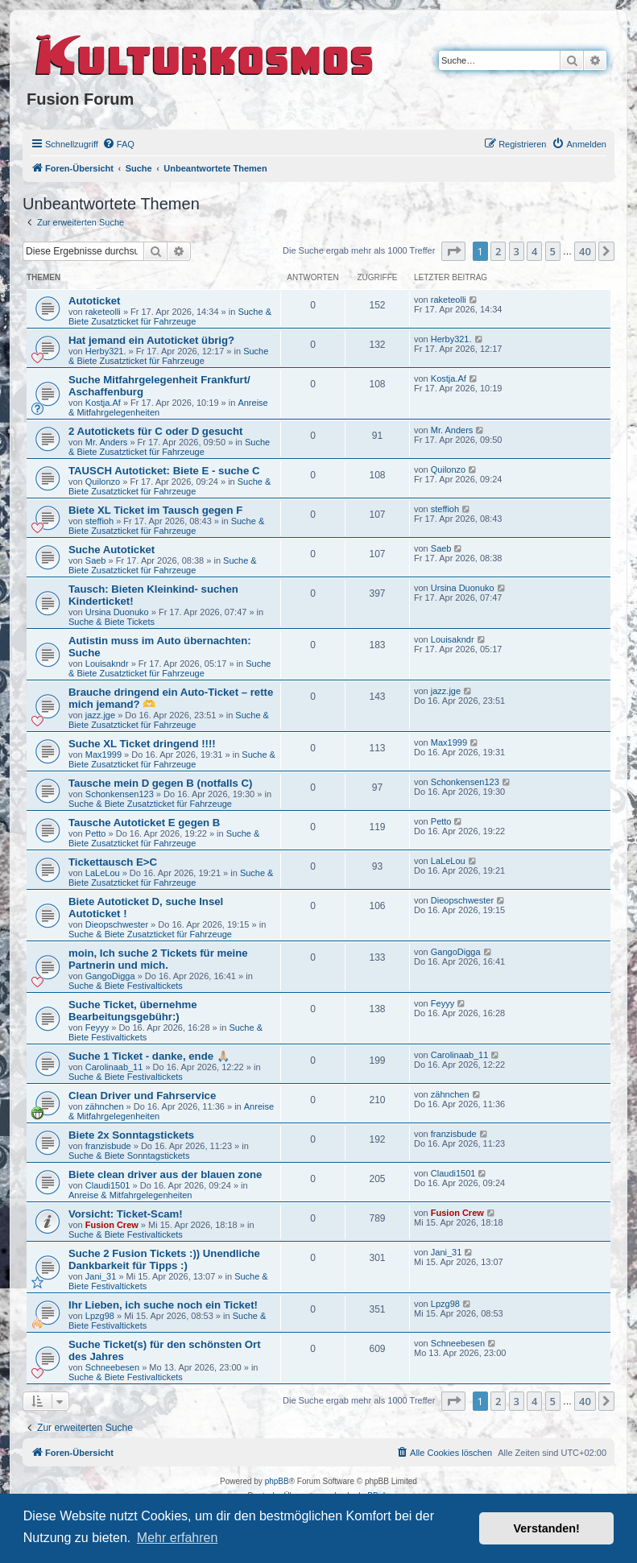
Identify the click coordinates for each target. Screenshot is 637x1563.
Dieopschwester (116, 924)
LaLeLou (102, 873)
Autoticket (94, 301)
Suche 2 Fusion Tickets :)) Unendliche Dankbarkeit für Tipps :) (164, 1259)
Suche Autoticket (111, 550)
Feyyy (97, 1027)
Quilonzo (102, 481)
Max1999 (103, 754)
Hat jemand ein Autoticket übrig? (151, 340)
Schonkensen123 (119, 794)
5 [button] (553, 251)
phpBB (277, 1481)
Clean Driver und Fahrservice (142, 1096)
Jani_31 (101, 1276)
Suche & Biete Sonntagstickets (128, 1155)
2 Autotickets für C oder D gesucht (155, 431)
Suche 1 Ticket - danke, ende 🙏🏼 (149, 1056)
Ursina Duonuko (117, 612)
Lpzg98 (99, 1316)
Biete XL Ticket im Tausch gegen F (155, 510)
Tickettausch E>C (112, 862)
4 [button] (534, 251)
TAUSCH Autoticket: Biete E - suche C (163, 471)
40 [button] (585, 251)
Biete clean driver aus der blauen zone (165, 1174)
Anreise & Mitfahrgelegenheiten (130, 1195)
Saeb (95, 560)
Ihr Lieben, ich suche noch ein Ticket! (163, 1305)
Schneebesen (112, 1367)
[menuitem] (118, 144)
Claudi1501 (107, 1185)
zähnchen (104, 1106)
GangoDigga (110, 976)
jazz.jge (100, 715)
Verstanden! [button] (547, 1528)
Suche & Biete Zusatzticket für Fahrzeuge (169, 316)
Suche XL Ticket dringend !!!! (142, 744)
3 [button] (516, 251)
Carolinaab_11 (114, 1067)
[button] (453, 251)
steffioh (99, 521)
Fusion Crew (112, 1225)
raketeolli (103, 311)
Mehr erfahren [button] (177, 1537)
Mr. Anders (106, 442)
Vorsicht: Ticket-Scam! (125, 1214)
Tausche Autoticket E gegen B (144, 823)
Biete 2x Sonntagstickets (131, 1135)
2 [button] (498, 251)
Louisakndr (107, 663)
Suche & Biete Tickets (111, 621)
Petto (95, 833)
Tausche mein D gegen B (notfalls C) (160, 783)
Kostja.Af (103, 402)
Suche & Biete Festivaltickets (125, 985)
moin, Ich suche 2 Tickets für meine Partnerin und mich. (158, 959)
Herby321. (105, 351)
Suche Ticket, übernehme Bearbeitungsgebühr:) (132, 1011)
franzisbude (108, 1146)
